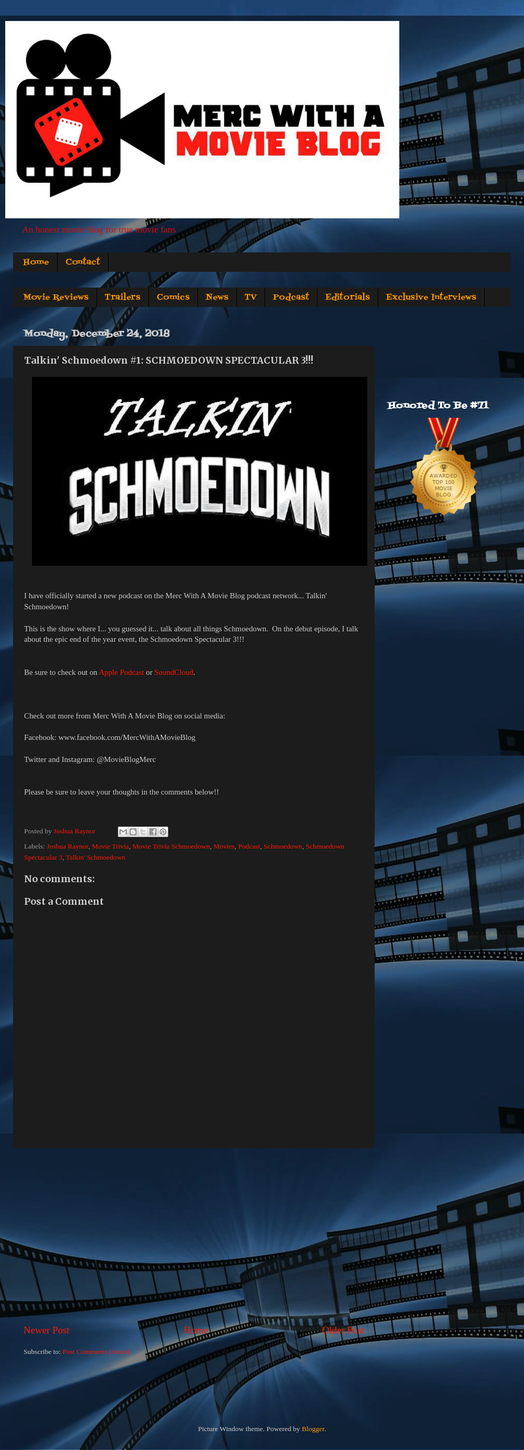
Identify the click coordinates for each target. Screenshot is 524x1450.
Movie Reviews (56, 297)
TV (251, 297)
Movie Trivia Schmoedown (171, 846)
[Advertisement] (194, 1235)
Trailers (122, 297)
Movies (224, 846)
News (217, 297)
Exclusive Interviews (431, 297)
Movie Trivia (110, 846)
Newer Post (47, 1330)
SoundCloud (174, 672)
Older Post (343, 1330)
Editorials (347, 297)
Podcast (291, 297)
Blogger (313, 1429)
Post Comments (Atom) (95, 1352)
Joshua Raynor (67, 846)
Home (36, 262)
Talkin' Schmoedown (96, 857)
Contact (83, 262)
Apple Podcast (121, 672)
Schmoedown (283, 846)
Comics (173, 297)
